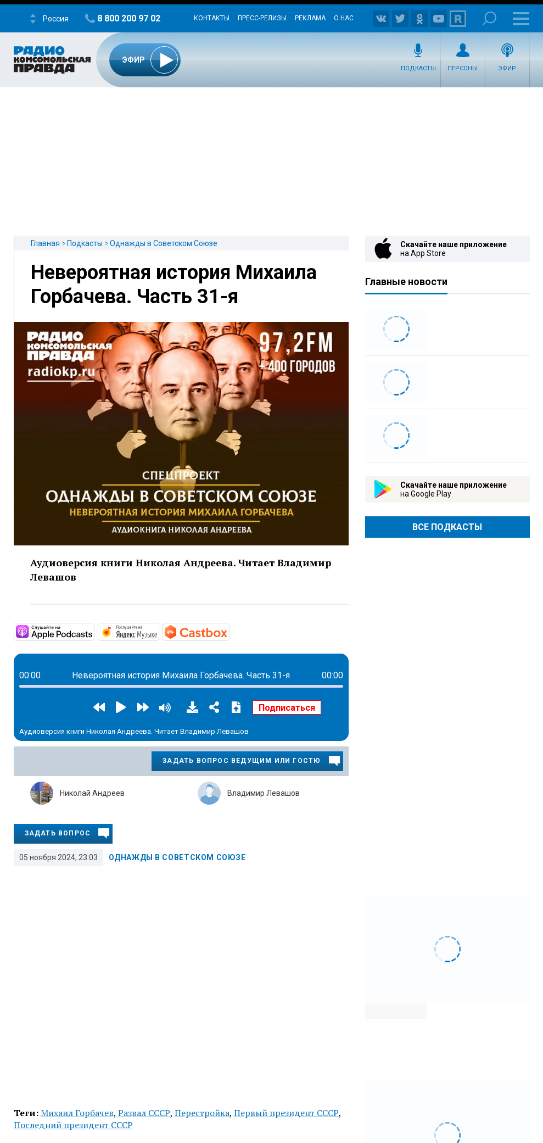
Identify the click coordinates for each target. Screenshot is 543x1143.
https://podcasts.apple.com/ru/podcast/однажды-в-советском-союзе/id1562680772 (93, 631)
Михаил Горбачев (77, 1113)
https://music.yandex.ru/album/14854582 (158, 631)
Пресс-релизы (262, 18)
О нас (344, 18)
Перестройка (202, 1113)
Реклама (310, 18)
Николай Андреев (92, 793)
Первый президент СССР (286, 1113)
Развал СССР (144, 1113)
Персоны (462, 68)
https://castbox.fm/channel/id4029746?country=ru (228, 631)
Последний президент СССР (73, 1125)
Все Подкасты (447, 527)
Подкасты (418, 68)
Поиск (489, 18)
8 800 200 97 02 (128, 18)
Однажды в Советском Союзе (163, 243)
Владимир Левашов (263, 793)
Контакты (211, 18)
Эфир (507, 68)
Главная (45, 243)
